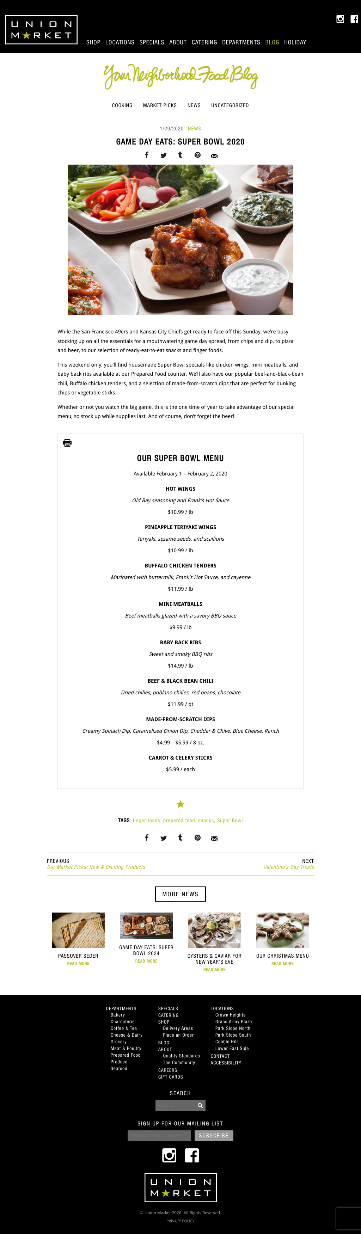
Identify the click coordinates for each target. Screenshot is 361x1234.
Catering (204, 42)
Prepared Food (126, 1055)
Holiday (295, 42)
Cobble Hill (226, 1041)
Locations (120, 42)
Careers (167, 1070)
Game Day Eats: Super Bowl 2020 (180, 141)
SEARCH (180, 1093)
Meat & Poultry (126, 1048)
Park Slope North (233, 1028)
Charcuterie (123, 1021)
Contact (220, 1056)
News (194, 106)
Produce (119, 1061)
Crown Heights (230, 1015)
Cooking (122, 106)
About (177, 42)
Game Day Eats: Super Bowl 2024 (146, 938)
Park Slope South (233, 1035)
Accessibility (226, 1063)
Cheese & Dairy (127, 1035)
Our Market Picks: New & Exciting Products (96, 864)
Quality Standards (181, 1055)
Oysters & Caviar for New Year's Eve (214, 942)
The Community (179, 1062)
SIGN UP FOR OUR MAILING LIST (180, 1124)
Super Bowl (230, 821)
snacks (206, 821)
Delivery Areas (178, 1028)
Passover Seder (78, 939)
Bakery (118, 1015)
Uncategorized (230, 106)
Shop (93, 42)
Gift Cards (170, 1077)
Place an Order (178, 1035)
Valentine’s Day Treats (289, 864)
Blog (272, 42)
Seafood (119, 1068)
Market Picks (160, 106)
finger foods (146, 821)
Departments (241, 42)
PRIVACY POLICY (180, 1221)
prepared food (179, 821)
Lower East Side (232, 1048)
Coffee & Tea (124, 1028)
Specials (152, 42)
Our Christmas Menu (282, 939)
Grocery (119, 1041)
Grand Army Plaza (233, 1021)
